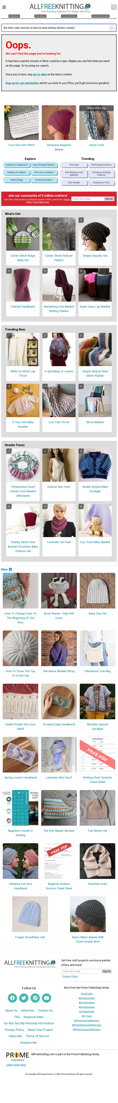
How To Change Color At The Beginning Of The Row (20, 618)
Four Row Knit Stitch (21, 145)
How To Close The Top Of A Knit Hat (20, 673)
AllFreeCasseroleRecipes (86, 1029)
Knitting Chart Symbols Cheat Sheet (97, 780)
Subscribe (15, 1036)
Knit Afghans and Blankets (74, 173)
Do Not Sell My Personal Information (29, 1023)
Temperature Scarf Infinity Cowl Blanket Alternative (23, 491)
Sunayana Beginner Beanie (59, 147)
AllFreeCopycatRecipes (86, 1020)
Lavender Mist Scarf (59, 777)
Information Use (41, 202)
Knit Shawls (74, 182)
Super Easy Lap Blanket (95, 306)
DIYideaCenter (86, 1011)
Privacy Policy (14, 1030)
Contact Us (45, 1010)
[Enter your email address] (81, 971)
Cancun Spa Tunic (58, 487)
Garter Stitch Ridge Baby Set (23, 258)
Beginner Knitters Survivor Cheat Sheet (59, 886)
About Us (11, 1010)
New (6, 569)
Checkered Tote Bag (98, 671)
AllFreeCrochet (87, 998)
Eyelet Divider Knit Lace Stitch (20, 727)
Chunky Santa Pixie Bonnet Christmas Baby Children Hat (23, 546)
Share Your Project (40, 1030)
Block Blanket (95, 422)
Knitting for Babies (17, 172)
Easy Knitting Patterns (44, 165)
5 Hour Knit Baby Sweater (23, 424)
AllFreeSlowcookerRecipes (86, 1025)
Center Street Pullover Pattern (59, 258)
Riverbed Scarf (97, 884)
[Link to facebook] (12, 998)
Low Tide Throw (58, 422)
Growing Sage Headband (59, 724)
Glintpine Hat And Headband (20, 886)
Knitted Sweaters (43, 180)
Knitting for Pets (101, 182)
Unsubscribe (28, 1042)
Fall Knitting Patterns (101, 165)
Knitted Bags (16, 180)
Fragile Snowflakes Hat (30, 937)
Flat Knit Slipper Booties (59, 830)
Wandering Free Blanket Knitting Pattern (59, 309)
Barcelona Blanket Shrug (59, 671)
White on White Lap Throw (22, 374)
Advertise (27, 1010)
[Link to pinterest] (35, 998)
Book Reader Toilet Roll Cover (59, 616)
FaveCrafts (87, 993)
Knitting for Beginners (17, 165)
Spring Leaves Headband (20, 777)
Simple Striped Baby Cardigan (95, 489)
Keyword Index (34, 1017)
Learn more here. (16, 1064)
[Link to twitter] (23, 998)
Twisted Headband (23, 306)
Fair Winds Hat (97, 830)
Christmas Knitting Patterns (101, 173)
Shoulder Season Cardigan (97, 727)
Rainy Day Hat (97, 613)
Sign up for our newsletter (22, 83)
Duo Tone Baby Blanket (95, 542)
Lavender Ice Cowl (59, 542)
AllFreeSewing (86, 1007)
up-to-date (40, 74)
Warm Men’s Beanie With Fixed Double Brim (88, 939)
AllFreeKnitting (87, 1002)
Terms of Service (37, 1036)
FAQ (17, 1017)
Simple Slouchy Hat (95, 255)
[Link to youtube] (46, 998)
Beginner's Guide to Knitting (20, 833)
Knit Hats (74, 165)
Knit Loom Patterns (44, 172)
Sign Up (109, 199)
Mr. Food (86, 1016)
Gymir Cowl (96, 145)
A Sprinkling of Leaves (59, 371)
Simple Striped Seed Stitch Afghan (95, 374)
